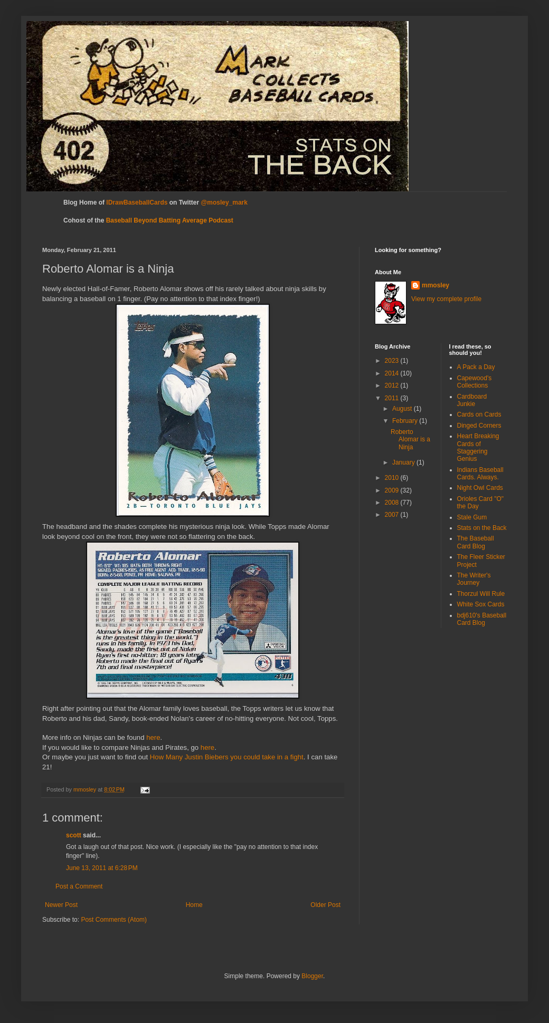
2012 (393, 385)
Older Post (325, 905)
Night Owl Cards (480, 487)
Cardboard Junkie (472, 400)
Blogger (312, 976)
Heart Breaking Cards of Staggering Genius (478, 447)
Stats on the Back (482, 528)
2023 (393, 360)
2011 (393, 398)
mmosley (435, 285)
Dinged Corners (479, 425)
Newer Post (61, 905)
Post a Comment (78, 886)
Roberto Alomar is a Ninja (410, 439)
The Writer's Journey (474, 579)
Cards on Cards (479, 414)
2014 (393, 373)
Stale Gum (472, 517)
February (405, 420)
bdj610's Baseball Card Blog (482, 619)
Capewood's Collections (474, 381)
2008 (393, 502)
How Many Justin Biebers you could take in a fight (227, 757)
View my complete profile (446, 299)
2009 (393, 490)
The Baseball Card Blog (475, 542)
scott (73, 835)
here (153, 737)
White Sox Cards (481, 604)
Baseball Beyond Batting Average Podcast (169, 220)
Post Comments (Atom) (114, 919)
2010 (393, 477)
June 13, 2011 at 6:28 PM (102, 868)
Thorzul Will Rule (481, 593)
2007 (393, 514)
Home (194, 905)
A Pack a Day (476, 367)
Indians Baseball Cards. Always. (480, 473)
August (403, 408)
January (404, 462)
